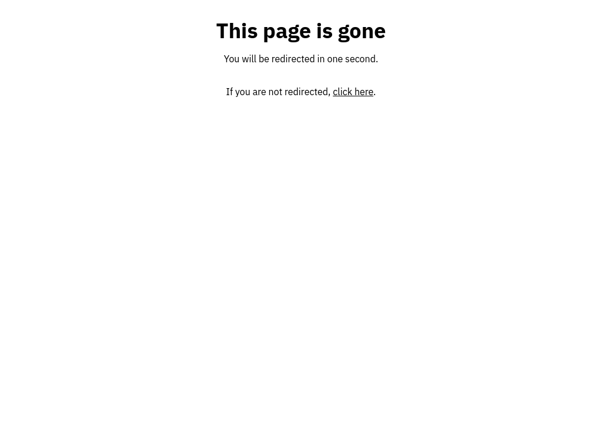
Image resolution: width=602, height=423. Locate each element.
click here (353, 92)
